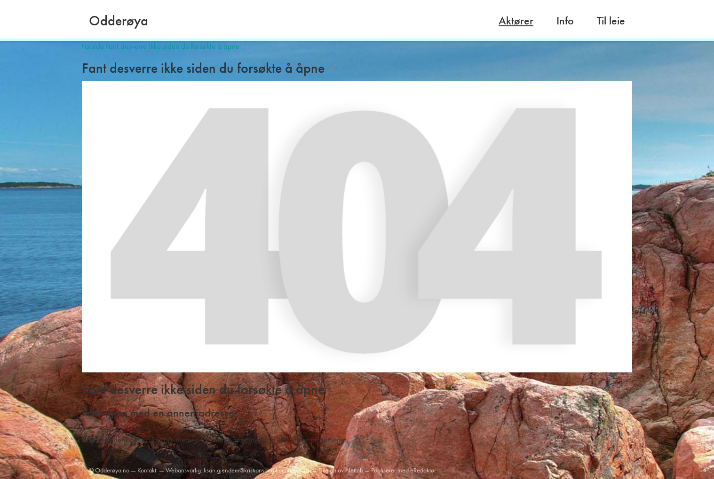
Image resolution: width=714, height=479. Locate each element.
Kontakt (146, 470)
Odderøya (118, 21)
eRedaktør (423, 470)
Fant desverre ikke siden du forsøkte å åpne (172, 46)
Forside (93, 46)
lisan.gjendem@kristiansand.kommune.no (256, 470)
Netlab (354, 470)
